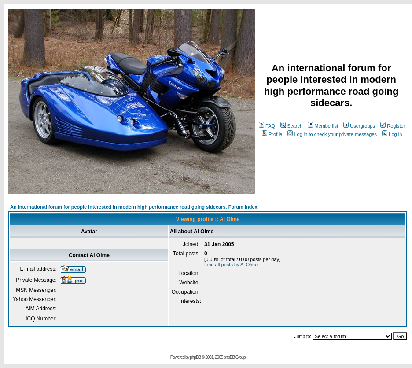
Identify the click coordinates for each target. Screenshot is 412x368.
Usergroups (359, 126)
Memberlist (323, 126)
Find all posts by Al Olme (231, 264)
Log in (392, 134)
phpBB (195, 357)
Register (392, 126)
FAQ (267, 126)
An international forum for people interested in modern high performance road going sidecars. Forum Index (134, 207)
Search (291, 126)
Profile (272, 134)
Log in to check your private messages (332, 134)
